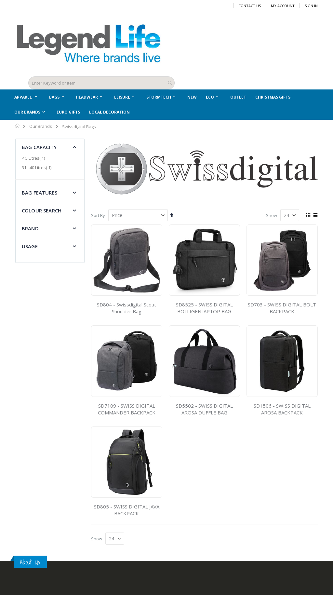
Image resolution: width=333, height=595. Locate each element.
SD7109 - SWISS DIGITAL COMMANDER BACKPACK (126, 409)
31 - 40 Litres (37, 167)
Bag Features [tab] (39, 192)
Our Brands (40, 126)
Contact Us (249, 5)
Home (17, 126)
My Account (283, 5)
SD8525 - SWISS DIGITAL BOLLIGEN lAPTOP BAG (204, 308)
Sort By (98, 215)
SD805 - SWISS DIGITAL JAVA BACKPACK (126, 510)
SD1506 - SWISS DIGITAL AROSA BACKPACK (282, 409)
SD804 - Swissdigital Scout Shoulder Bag (126, 308)
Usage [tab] (30, 246)
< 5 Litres (34, 158)
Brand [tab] (30, 228)
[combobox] (101, 82)
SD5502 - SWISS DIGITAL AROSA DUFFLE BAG (204, 409)
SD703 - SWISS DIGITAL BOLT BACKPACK (282, 308)
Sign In (311, 5)
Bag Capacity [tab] (39, 147)
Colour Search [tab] (41, 210)
